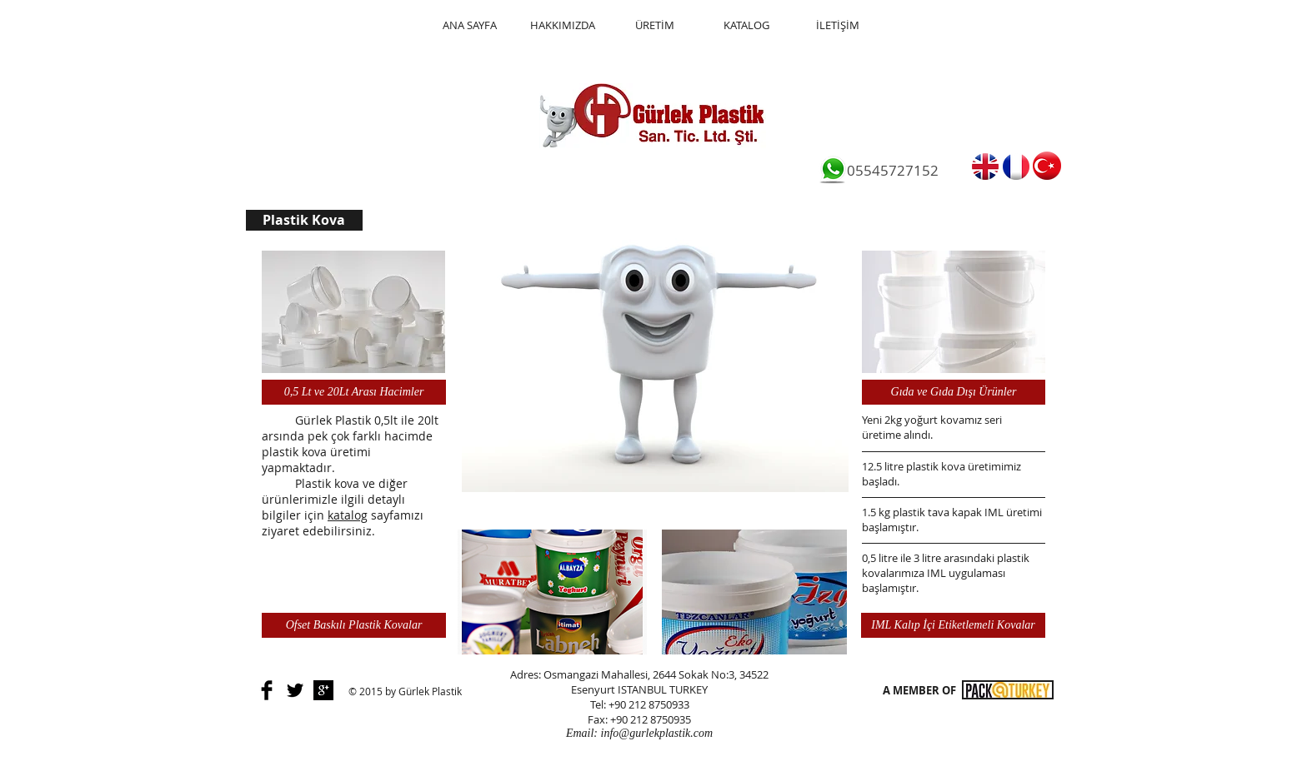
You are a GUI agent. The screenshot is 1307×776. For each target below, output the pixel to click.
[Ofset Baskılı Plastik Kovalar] (354, 625)
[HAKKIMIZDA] (562, 25)
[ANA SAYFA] (469, 25)
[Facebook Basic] (267, 690)
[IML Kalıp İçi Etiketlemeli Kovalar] (953, 625)
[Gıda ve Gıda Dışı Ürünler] (953, 392)
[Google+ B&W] (323, 690)
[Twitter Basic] (295, 690)
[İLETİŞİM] (838, 25)
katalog (348, 515)
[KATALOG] (746, 25)
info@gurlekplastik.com (657, 733)
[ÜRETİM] (654, 25)
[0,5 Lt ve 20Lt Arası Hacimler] (354, 392)
